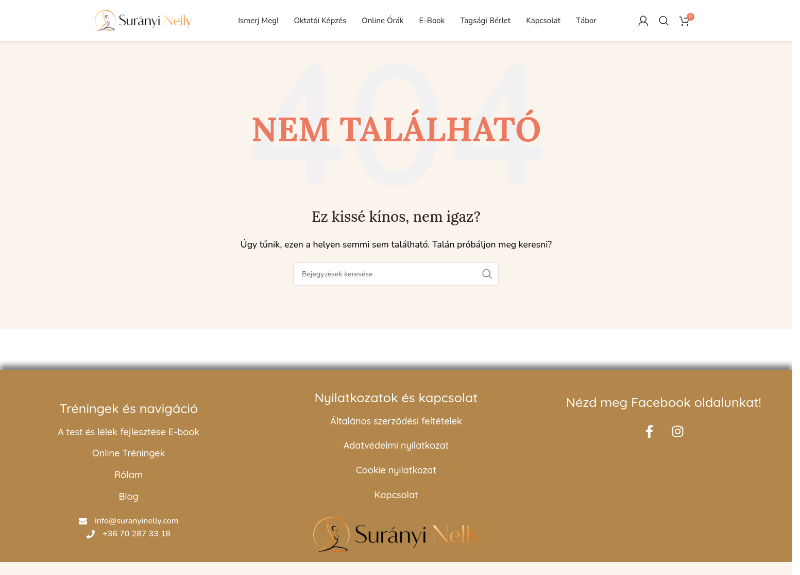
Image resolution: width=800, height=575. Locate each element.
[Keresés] (664, 20)
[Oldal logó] (142, 20)
